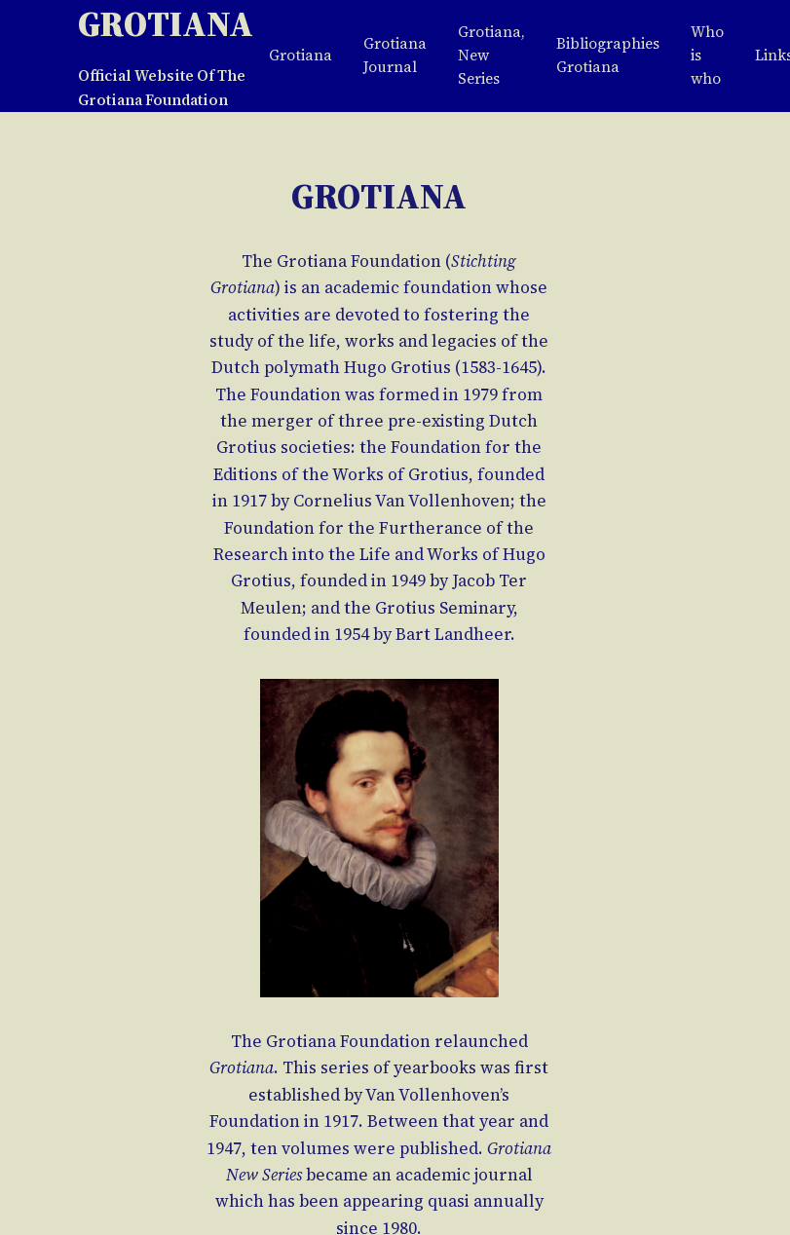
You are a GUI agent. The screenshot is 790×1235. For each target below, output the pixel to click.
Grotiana (165, 24)
